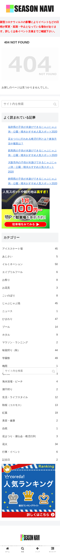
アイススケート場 (30, 248)
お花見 (30, 288)
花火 (30, 444)
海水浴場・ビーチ (30, 381)
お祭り (30, 280)
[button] (55, 104)
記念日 (30, 460)
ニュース (30, 311)
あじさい (30, 256)
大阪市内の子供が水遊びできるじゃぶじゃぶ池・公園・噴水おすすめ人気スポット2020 (32, 167)
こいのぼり (30, 295)
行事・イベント (30, 452)
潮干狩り (30, 389)
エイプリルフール (30, 272)
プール (30, 327)
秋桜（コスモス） (30, 405)
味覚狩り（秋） (30, 350)
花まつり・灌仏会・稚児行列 (30, 436)
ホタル (30, 335)
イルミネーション (30, 264)
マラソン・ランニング (30, 342)
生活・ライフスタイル (30, 397)
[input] (30, 104)
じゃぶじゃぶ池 (30, 303)
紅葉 (30, 413)
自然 (30, 428)
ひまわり (30, 319)
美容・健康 (30, 420)
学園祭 (30, 358)
